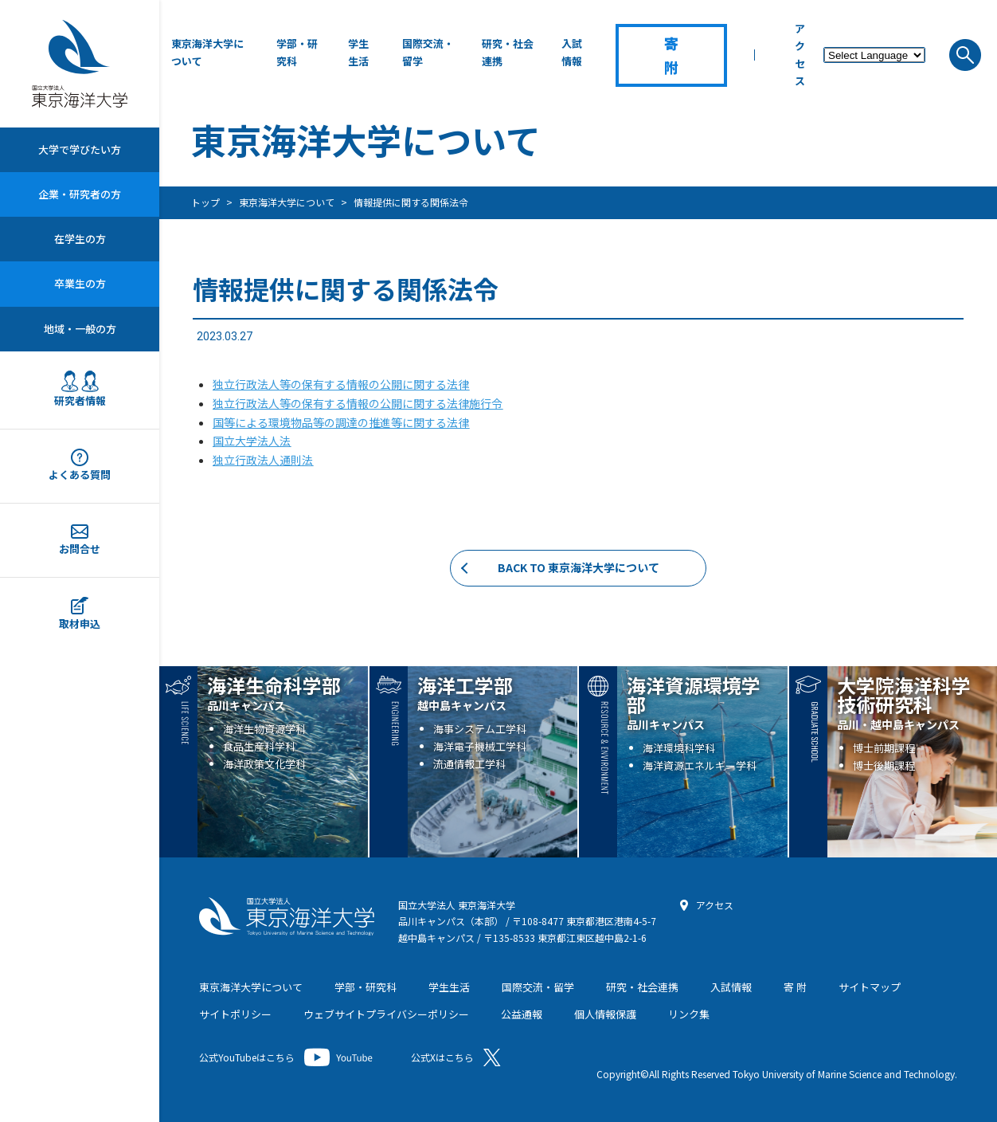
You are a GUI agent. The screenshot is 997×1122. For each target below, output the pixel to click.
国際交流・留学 (428, 52)
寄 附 (795, 986)
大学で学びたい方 (79, 149)
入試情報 (571, 52)
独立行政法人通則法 (263, 460)
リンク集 (689, 1014)
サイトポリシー (235, 1014)
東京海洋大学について (207, 52)
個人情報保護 (605, 1014)
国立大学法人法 (252, 441)
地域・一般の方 (80, 328)
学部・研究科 (297, 52)
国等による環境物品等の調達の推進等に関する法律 (341, 422)
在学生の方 (80, 238)
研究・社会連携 (508, 52)
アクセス (800, 54)
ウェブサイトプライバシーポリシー (386, 1014)
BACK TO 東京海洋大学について (578, 567)
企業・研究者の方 (79, 194)
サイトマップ (870, 986)
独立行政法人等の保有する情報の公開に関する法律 (341, 384)
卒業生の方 (80, 283)
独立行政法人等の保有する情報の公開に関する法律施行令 (357, 403)
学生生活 (358, 52)
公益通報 (521, 1014)
